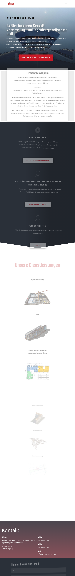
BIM (37, 315)
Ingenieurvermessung (37, 280)
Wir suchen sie (38, 225)
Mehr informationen (37, 204)
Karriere (37, 245)
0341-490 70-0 (43, 543)
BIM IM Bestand (38, 137)
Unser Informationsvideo (38, 160)
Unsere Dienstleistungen (27, 57)
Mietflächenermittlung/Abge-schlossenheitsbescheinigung (37, 352)
